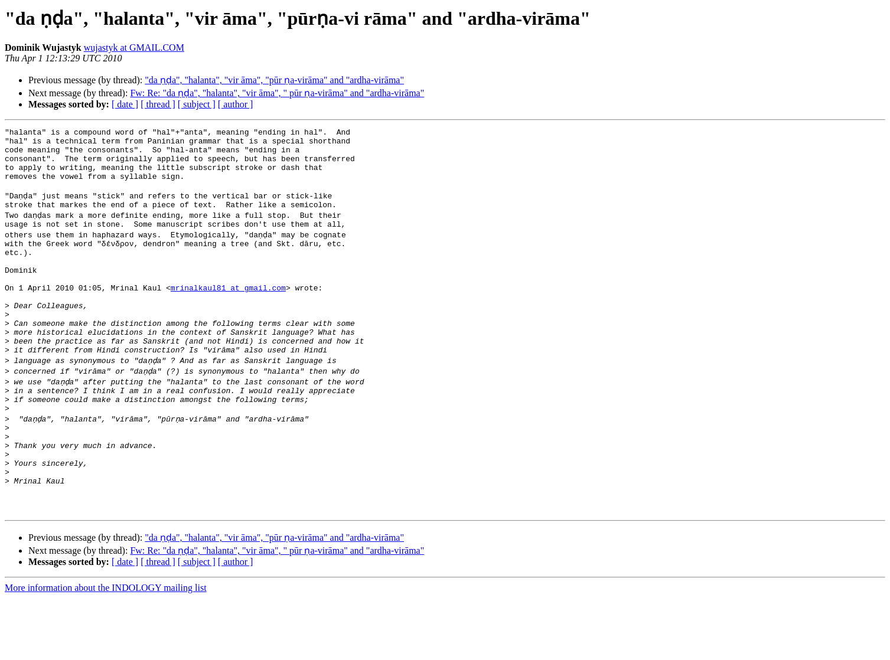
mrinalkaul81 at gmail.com (228, 314)
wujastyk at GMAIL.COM (134, 48)
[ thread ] (158, 104)
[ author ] (235, 104)
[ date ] (125, 104)
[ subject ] (197, 104)
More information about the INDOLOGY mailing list (106, 650)
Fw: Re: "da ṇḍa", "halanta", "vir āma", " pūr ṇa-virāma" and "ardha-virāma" (277, 93)
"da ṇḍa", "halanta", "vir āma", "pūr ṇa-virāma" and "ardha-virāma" (274, 80)
